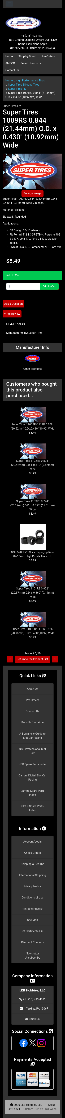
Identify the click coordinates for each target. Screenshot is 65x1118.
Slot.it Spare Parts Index (32, 808)
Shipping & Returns (32, 864)
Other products (32, 368)
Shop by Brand (27, 56)
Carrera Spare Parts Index (32, 793)
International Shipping (32, 875)
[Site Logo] (32, 21)
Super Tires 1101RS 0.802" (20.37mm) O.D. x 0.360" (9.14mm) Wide (32, 592)
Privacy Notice (32, 886)
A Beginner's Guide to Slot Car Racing (32, 735)
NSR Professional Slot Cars (32, 751)
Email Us (32, 1019)
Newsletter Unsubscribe (32, 955)
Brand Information (32, 722)
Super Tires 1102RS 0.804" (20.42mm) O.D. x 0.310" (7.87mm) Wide (32, 465)
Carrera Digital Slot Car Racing (32, 777)
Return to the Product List (32, 659)
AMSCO (10, 63)
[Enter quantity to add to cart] (23, 286)
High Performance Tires (30, 80)
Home (9, 56)
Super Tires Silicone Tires (23, 84)
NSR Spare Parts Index (32, 764)
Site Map (32, 920)
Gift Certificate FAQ (32, 931)
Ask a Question (13, 303)
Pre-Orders (48, 56)
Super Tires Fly (17, 88)
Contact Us (12, 70)
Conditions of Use (32, 897)
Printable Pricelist (32, 908)
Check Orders (32, 852)
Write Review (12, 313)
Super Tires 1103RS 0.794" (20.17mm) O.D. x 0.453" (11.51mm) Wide (32, 505)
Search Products (30, 63)
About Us (32, 689)
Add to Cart (49, 286)
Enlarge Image (32, 193)
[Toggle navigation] (9, 4)
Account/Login (32, 841)
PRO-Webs (50, 1109)
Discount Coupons (32, 942)
